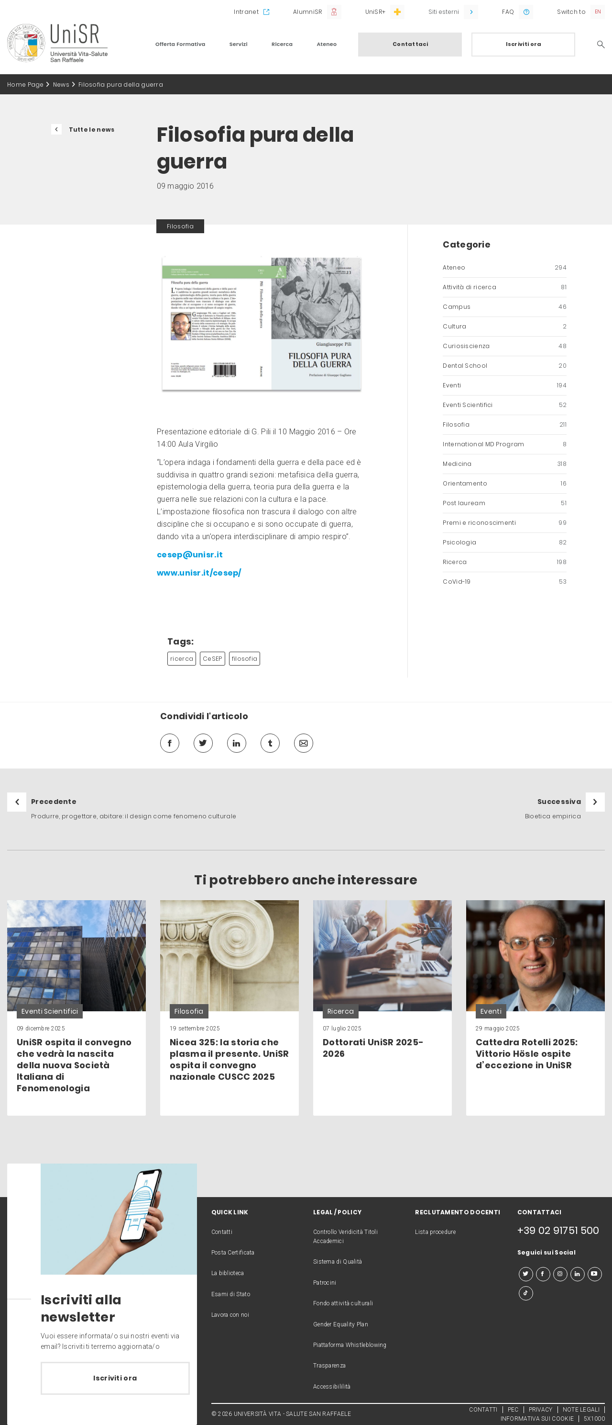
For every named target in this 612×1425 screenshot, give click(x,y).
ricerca (181, 659)
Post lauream (505, 503)
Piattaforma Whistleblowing (350, 1345)
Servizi (239, 44)
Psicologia (505, 542)
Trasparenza (329, 1365)
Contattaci (410, 44)
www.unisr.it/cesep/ (199, 572)
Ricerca (282, 44)
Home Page (25, 84)
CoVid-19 (505, 582)
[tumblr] (270, 743)
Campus (505, 307)
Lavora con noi (230, 1315)
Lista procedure (435, 1232)
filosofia (245, 659)
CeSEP (212, 659)
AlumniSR (307, 12)
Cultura (505, 326)
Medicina (505, 464)
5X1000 (594, 1418)
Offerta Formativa (180, 44)
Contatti (221, 1232)
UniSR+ (375, 12)
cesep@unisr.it (190, 554)
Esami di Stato (230, 1294)
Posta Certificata (233, 1252)
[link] (76, 1008)
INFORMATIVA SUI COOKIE (537, 1418)
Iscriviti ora (524, 44)
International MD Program (505, 444)
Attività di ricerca (505, 287)
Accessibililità (332, 1386)
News (61, 84)
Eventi (505, 385)
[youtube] (595, 1274)
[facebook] (169, 743)
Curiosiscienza (505, 346)
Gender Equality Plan (340, 1324)
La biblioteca (227, 1273)
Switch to (571, 12)
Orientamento (505, 483)
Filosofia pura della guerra (120, 84)
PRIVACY (541, 1409)
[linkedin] (236, 743)
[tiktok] (526, 1293)
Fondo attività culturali (343, 1303)
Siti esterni (443, 12)
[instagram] (560, 1274)
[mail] (303, 743)
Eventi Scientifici (505, 405)
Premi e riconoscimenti (505, 523)
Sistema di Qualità (337, 1261)
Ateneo (327, 44)
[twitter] (203, 743)
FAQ (508, 12)
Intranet (246, 12)
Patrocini (325, 1282)
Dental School (505, 366)
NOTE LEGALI (581, 1409)
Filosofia (505, 425)
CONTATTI (483, 1409)
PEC (513, 1409)
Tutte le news (92, 129)
